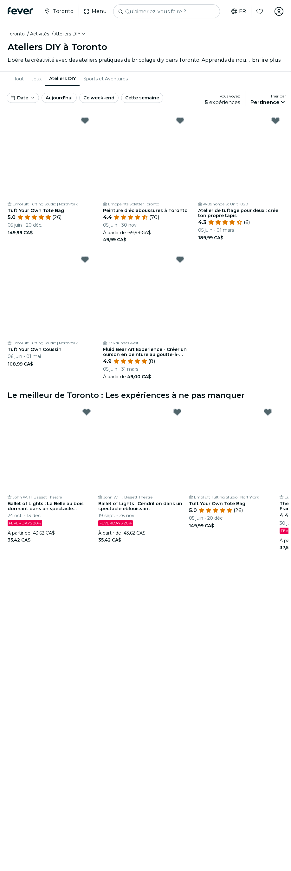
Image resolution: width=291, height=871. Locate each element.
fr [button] (238, 11)
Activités (39, 34)
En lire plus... (267, 60)
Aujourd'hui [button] (59, 98)
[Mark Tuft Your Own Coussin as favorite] (85, 259)
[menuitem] (19, 79)
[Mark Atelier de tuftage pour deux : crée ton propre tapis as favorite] (275, 120)
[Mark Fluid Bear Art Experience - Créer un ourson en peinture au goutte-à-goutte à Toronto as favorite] (180, 259)
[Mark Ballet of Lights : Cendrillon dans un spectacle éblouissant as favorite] (177, 412)
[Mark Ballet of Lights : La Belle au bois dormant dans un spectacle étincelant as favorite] (86, 412)
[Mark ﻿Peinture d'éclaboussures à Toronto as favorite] (180, 120)
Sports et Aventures (105, 79)
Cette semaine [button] (142, 98)
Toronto (16, 34)
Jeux (36, 79)
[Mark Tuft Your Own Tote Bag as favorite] (85, 120)
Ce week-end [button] (98, 98)
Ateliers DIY (62, 78)
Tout (19, 79)
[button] (70, 34)
